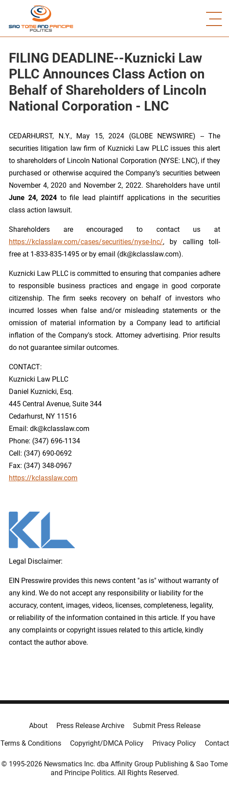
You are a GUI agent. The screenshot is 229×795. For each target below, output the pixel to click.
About (38, 725)
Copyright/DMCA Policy (107, 743)
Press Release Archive (90, 725)
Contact (217, 743)
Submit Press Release (166, 725)
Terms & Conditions (30, 743)
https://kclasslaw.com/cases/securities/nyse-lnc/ (86, 242)
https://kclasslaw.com (43, 478)
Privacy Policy (174, 743)
